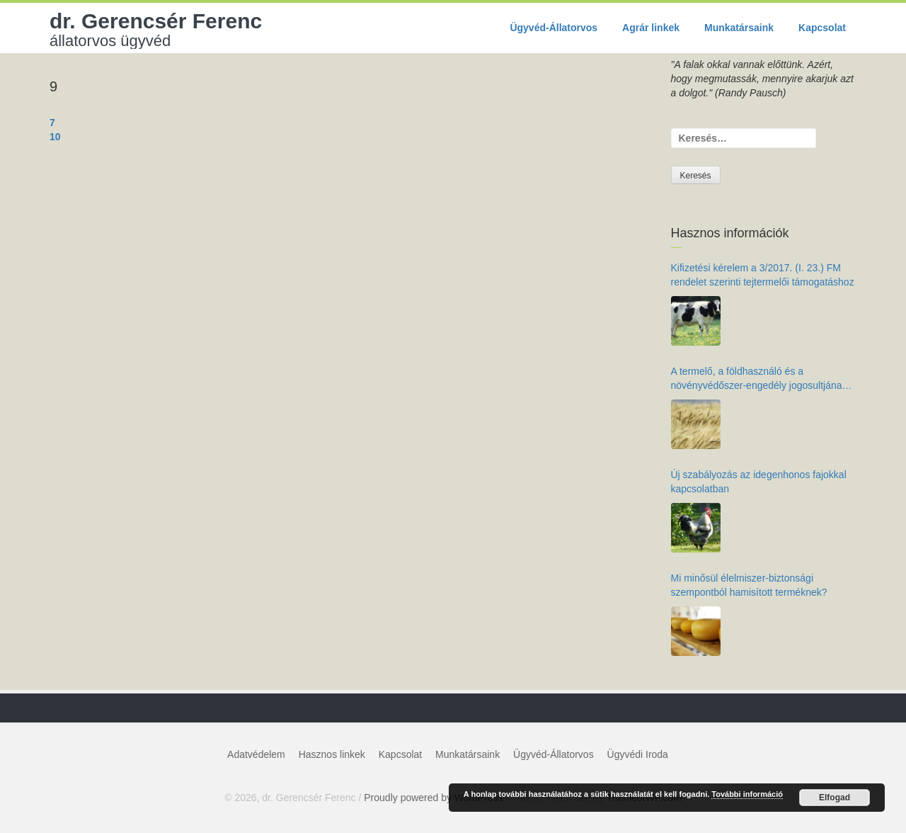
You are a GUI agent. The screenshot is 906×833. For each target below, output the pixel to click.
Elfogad (834, 798)
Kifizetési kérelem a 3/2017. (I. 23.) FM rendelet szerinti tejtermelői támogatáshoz (762, 275)
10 (55, 136)
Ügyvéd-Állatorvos (553, 27)
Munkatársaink (739, 27)
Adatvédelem (256, 754)
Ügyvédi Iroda (637, 754)
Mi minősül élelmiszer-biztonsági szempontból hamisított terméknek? (749, 585)
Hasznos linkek (332, 754)
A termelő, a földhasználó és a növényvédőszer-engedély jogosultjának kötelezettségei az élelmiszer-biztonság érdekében (759, 379)
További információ (747, 794)
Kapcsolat (822, 27)
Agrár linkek (651, 27)
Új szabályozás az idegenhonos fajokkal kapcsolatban (759, 481)
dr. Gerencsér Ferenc (156, 29)
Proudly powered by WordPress (433, 797)
